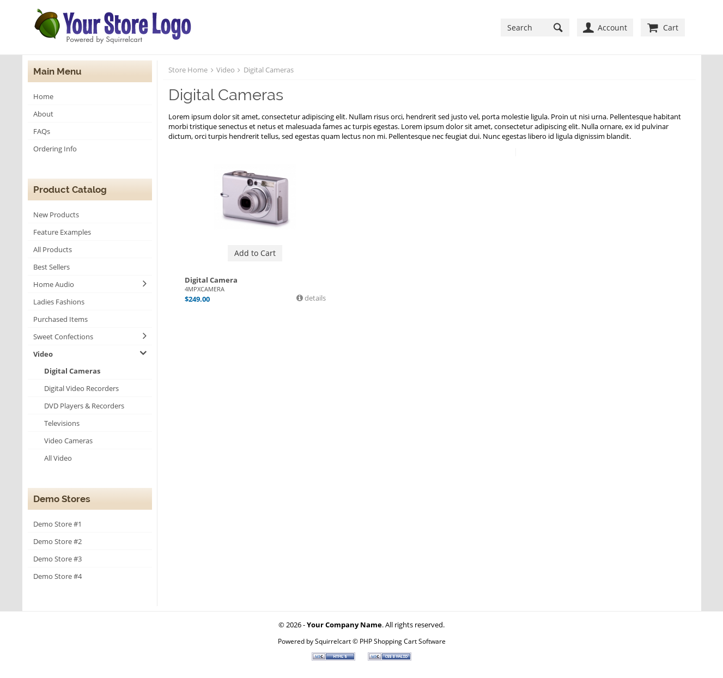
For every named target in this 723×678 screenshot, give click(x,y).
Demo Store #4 (57, 576)
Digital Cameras (72, 371)
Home (43, 96)
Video (43, 354)
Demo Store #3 (57, 559)
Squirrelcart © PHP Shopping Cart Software (380, 641)
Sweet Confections (63, 336)
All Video (58, 458)
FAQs (41, 131)
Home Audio (53, 284)
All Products (52, 249)
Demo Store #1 (57, 524)
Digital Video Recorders (81, 388)
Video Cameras (68, 440)
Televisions (62, 423)
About (43, 114)
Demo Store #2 (57, 541)
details (314, 298)
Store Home (188, 70)
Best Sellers (51, 267)
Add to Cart (255, 253)
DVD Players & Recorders (84, 406)
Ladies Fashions (58, 302)
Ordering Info (55, 149)
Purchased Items (60, 319)
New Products (56, 214)
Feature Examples (62, 232)
